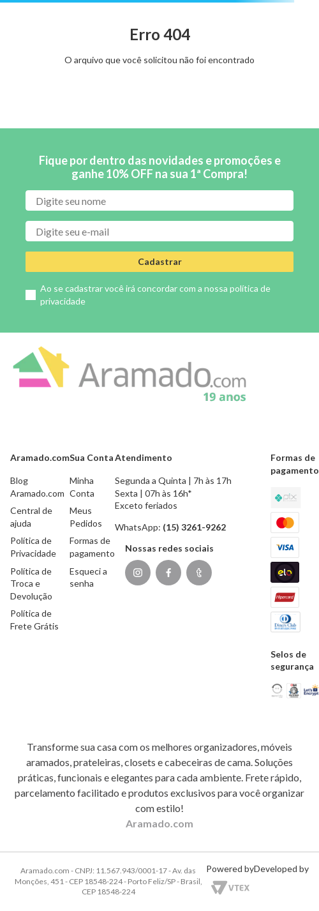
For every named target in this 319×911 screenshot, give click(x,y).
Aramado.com (159, 823)
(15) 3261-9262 (194, 527)
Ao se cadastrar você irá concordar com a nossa (155, 294)
